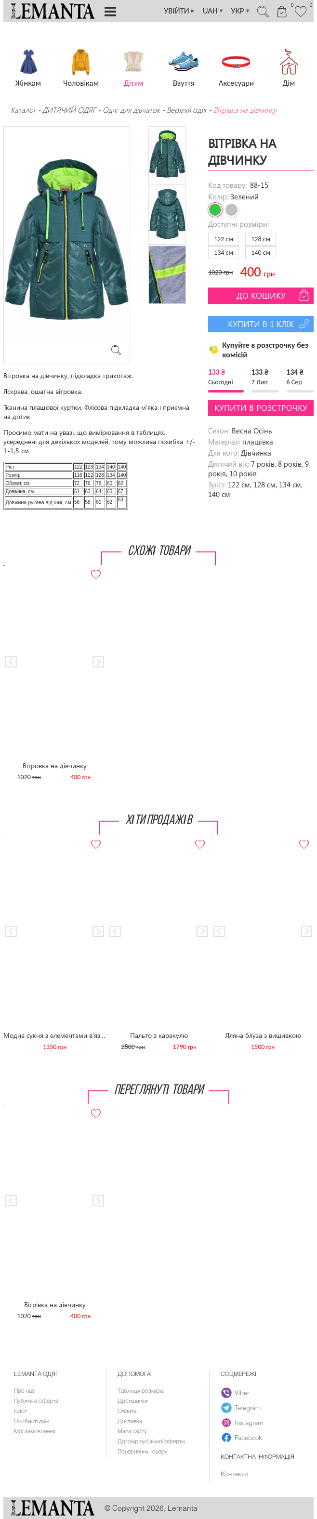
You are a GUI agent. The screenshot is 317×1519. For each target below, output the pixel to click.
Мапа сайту (132, 1430)
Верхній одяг (187, 110)
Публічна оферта (36, 1400)
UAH (213, 11)
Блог (20, 1410)
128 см (260, 239)
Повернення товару (143, 1451)
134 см (223, 253)
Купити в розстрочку (260, 407)
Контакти (234, 1474)
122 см (223, 239)
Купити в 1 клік (269, 323)
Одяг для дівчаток (131, 110)
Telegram (241, 1407)
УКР (241, 11)
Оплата (127, 1410)
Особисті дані (31, 1420)
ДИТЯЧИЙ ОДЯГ (69, 110)
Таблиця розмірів (140, 1390)
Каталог (24, 110)
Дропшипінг (133, 1400)
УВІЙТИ (179, 11)
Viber (235, 1393)
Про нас (24, 1390)
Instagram (242, 1422)
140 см (260, 253)
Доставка (130, 1420)
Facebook (241, 1437)
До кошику (274, 295)
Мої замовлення (34, 1430)
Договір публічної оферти (151, 1441)
